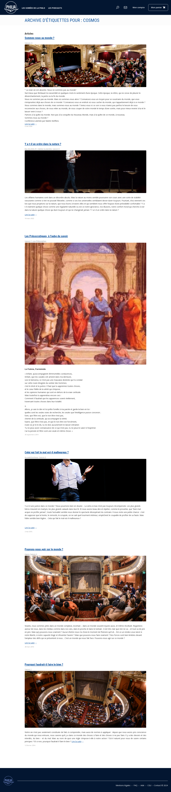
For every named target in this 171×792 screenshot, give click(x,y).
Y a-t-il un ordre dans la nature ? (43, 144)
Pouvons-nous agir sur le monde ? (44, 549)
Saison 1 (28, 669)
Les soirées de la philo (33, 8)
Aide (142, 785)
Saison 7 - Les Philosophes (35, 241)
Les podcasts (55, 8)
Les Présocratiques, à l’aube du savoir (46, 236)
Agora (27, 554)
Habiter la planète (45, 149)
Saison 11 (28, 43)
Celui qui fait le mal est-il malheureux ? (47, 452)
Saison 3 (42, 457)
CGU (149, 785)
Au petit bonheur (31, 457)
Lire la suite (31, 124)
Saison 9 (56, 149)
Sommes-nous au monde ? (39, 38)
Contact (157, 785)
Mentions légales (123, 785)
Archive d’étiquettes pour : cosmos (62, 20)
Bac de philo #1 (31, 149)
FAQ (135, 785)
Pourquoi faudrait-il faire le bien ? (44, 664)
